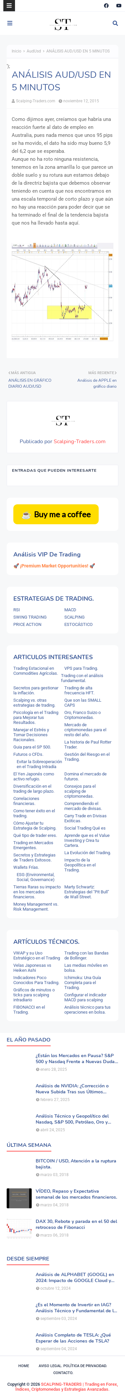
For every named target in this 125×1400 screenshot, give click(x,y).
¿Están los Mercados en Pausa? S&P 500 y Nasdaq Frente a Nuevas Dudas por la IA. (76, 1059)
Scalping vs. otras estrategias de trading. (34, 703)
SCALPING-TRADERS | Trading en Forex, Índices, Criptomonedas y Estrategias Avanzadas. (66, 1387)
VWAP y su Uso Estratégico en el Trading (36, 955)
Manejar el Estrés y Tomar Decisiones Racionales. (31, 734)
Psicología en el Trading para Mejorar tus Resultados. (35, 717)
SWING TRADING (30, 617)
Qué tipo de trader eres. (35, 835)
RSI (16, 609)
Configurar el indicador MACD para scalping (85, 997)
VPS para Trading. (81, 668)
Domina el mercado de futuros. (85, 776)
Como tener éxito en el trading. (34, 813)
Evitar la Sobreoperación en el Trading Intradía (39, 764)
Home (23, 1366)
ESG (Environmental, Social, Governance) (36, 877)
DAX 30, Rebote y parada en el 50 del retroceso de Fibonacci (76, 1225)
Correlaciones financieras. (26, 801)
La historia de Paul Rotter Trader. (87, 745)
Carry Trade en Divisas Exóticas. (85, 818)
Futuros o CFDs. (28, 754)
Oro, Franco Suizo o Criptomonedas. (82, 715)
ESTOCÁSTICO (78, 624)
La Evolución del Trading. (87, 852)
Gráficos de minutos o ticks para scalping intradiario (34, 994)
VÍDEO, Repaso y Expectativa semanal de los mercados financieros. (76, 1194)
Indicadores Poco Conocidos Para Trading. (36, 980)
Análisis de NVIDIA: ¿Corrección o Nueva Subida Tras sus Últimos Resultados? (72, 1089)
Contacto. (63, 1373)
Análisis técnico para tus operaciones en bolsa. (87, 1010)
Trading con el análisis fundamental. (82, 678)
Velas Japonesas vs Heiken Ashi (32, 968)
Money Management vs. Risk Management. (35, 907)
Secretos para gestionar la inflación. (35, 690)
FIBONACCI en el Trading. (29, 1010)
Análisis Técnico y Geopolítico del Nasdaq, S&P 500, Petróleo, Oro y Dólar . (72, 1119)
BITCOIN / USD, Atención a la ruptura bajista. (76, 1164)
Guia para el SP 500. (32, 747)
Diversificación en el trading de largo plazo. (33, 789)
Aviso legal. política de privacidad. (73, 1366)
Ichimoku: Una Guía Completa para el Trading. (82, 982)
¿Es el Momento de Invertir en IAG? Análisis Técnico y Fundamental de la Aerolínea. (76, 1308)
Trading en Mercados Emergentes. (33, 845)
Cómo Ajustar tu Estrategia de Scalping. (34, 826)
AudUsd (34, 51)
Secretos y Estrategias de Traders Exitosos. (34, 857)
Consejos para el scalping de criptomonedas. (80, 791)
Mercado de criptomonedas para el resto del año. (85, 729)
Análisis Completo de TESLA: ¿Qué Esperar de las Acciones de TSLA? (73, 1338)
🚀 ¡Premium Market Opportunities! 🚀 (54, 565)
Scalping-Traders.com (35, 101)
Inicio (16, 51)
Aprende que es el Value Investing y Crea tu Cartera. (87, 840)
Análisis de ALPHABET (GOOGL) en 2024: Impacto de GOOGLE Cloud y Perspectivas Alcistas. (75, 1278)
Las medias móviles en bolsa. (86, 968)
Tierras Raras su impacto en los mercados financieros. (37, 891)
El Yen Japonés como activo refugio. (33, 776)
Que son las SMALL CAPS (82, 703)
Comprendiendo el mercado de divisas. (83, 806)
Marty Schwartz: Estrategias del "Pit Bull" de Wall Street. (86, 891)
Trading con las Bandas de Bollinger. (86, 955)
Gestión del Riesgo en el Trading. (87, 757)
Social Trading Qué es (85, 828)
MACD (70, 609)
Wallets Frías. (26, 867)
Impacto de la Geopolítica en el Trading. (80, 864)
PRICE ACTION (27, 624)
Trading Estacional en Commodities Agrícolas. (35, 671)
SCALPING (74, 617)
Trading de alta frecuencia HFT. (79, 690)
